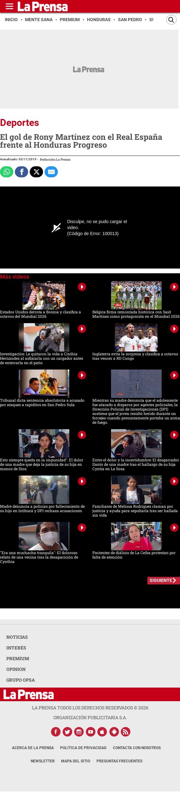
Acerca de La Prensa (33, 748)
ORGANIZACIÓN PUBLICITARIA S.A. (90, 717)
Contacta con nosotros (137, 748)
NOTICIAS (17, 637)
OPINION (16, 669)
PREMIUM (17, 658)
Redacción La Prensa (55, 159)
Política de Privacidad (83, 748)
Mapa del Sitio (75, 761)
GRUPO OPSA (20, 680)
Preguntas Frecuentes (119, 761)
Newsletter (43, 761)
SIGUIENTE (161, 580)
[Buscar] (171, 20)
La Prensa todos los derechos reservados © (90, 708)
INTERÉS (16, 648)
